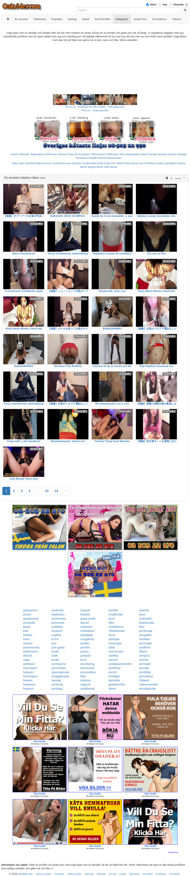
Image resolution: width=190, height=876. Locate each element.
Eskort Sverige (148, 154)
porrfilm (113, 610)
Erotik (100, 163)
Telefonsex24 (98, 154)
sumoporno (59, 663)
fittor (111, 622)
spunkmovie (30, 618)
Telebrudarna (37, 154)
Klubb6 (92, 157)
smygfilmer (87, 639)
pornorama (87, 668)
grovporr (85, 655)
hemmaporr (30, 676)
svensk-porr (116, 651)
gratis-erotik (87, 618)
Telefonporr (112, 154)
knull (112, 618)
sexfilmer (145, 647)
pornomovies (31, 647)
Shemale (178, 4)
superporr (86, 626)
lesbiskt (85, 614)
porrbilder (145, 672)
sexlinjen (114, 639)
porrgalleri (145, 635)
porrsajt (144, 668)
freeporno (29, 684)
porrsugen (145, 643)
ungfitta (56, 635)
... (37, 491)
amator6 (57, 630)
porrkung (57, 684)
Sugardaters (170, 163)
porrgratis (29, 622)
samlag (56, 680)
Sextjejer (182, 154)
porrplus (144, 655)
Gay (164, 4)
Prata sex (72, 154)
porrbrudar (146, 630)
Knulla (159, 163)
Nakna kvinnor (44, 163)
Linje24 (14, 154)
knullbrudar (116, 614)
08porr (143, 651)
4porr (142, 614)
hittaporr (144, 680)
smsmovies (59, 618)
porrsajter (145, 663)
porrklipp (57, 688)
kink (25, 630)
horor (112, 635)
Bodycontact (114, 157)
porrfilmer (115, 668)
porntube (114, 680)
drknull (84, 622)
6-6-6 (55, 639)
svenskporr (30, 668)
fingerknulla (146, 622)
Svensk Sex (137, 163)
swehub (144, 610)
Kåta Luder (18, 163)
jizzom (27, 614)
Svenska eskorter (167, 154)
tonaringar (115, 643)
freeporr (85, 610)
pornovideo (59, 668)
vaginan (85, 684)
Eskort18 (102, 157)
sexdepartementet (120, 663)
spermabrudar (61, 672)
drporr (112, 688)
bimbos (28, 635)
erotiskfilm (145, 618)
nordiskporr (87, 630)
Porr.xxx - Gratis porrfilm (95, 110)
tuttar (112, 647)
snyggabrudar (60, 676)
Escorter (77, 163)
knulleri (85, 643)
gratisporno (30, 610)
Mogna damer (95, 166)
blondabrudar (147, 688)
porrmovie (58, 622)
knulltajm (114, 676)
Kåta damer (110, 166)
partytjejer (86, 635)
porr (54, 643)
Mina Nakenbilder (129, 154)
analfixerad (87, 688)
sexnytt (113, 659)
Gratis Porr (110, 163)
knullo (55, 659)
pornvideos (146, 676)
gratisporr (29, 663)
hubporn (28, 672)
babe (55, 655)
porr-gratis (58, 647)
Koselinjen (84, 154)
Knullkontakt (89, 163)
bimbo (55, 651)
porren (84, 651)
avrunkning (87, 663)
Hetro (153, 4)
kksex (27, 626)
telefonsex (58, 614)
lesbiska (85, 680)
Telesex (62, 154)
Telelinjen (24, 154)
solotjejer (57, 626)
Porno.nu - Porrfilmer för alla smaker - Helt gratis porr (95, 106)
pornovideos (88, 672)
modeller (144, 639)
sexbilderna (116, 626)
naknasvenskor (149, 684)
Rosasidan (82, 157)
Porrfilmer (149, 163)
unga (26, 659)
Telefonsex (51, 154)
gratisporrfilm (117, 684)
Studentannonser (62, 163)
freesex (28, 680)
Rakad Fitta (123, 163)
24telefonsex (117, 630)
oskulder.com (25, 873)
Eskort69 (30, 163)
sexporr (28, 643)
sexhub (143, 659)
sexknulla (58, 610)
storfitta (113, 655)
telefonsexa (30, 651)
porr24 (113, 672)
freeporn (28, 688)
